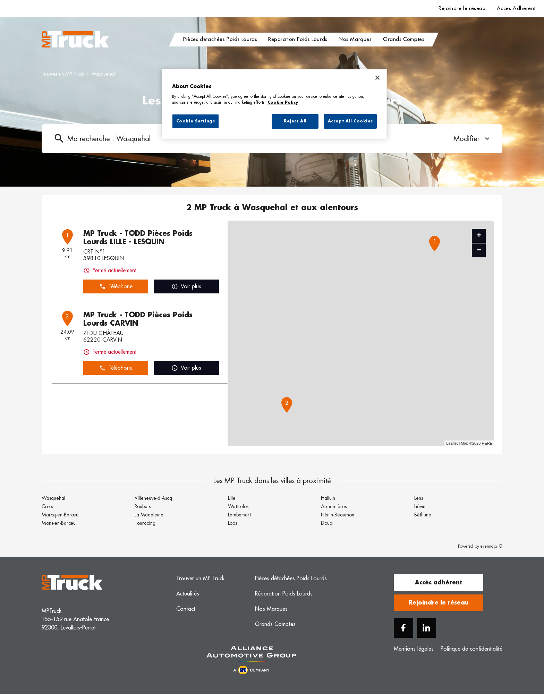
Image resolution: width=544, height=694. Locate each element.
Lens (418, 498)
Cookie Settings (195, 121)
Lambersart (239, 514)
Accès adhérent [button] (438, 582)
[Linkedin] (426, 628)
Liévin (419, 506)
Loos (232, 523)
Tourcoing (145, 523)
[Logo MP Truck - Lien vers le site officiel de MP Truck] (75, 39)
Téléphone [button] (116, 286)
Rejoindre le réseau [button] (439, 603)
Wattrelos (238, 506)
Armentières (334, 506)
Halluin (328, 498)
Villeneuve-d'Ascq (153, 498)
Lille (232, 498)
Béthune (422, 514)
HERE (487, 443)
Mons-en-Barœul (59, 523)
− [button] (478, 250)
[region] (274, 104)
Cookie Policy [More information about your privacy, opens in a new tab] (282, 102)
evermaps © (491, 546)
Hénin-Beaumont (338, 514)
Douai (327, 523)
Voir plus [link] (186, 286)
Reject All (295, 121)
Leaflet (452, 443)
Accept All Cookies (350, 121)
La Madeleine (149, 514)
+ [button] (479, 236)
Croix (47, 506)
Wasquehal (103, 73)
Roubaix (143, 506)
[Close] (377, 77)
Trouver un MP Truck (63, 73)
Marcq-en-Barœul (60, 514)
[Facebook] (403, 628)
